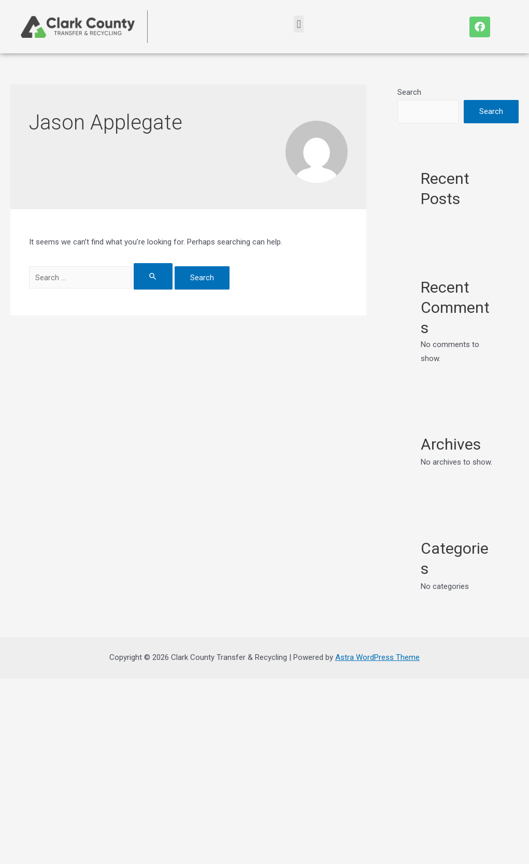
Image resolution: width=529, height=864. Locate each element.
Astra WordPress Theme (377, 657)
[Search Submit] (153, 276)
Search (409, 92)
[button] (299, 24)
